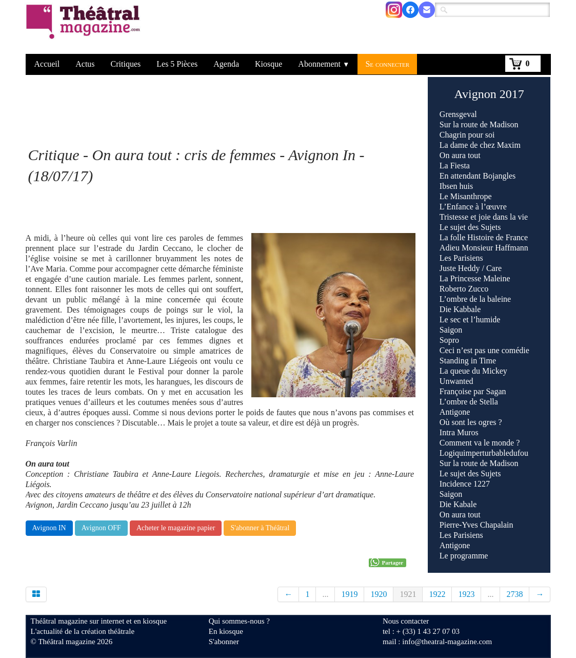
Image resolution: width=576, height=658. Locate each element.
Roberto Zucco (464, 288)
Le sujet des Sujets (470, 227)
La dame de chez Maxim (480, 145)
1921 (408, 594)
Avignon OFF (101, 528)
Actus (84, 64)
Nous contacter (406, 621)
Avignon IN (49, 528)
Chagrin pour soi (467, 134)
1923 (466, 594)
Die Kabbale (460, 309)
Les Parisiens (461, 258)
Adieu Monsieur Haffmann (484, 247)
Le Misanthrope (466, 196)
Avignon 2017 (489, 94)
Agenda (226, 64)
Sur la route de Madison (479, 124)
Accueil (47, 64)
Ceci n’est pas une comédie (484, 350)
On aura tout (460, 155)
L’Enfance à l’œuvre (473, 206)
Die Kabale (458, 504)
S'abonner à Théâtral (259, 528)
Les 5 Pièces (176, 64)
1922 (437, 594)
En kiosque (226, 631)
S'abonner (224, 641)
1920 (378, 594)
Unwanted (456, 381)
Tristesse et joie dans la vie (484, 216)
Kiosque (268, 64)
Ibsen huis (456, 186)
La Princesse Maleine (475, 278)
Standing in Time (468, 360)
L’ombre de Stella (469, 401)
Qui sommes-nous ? (239, 621)
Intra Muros (459, 432)
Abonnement (323, 64)
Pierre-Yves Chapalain (476, 524)
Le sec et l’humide (470, 319)
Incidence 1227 (465, 483)
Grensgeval (458, 114)
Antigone (455, 412)
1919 (349, 594)
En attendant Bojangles (477, 175)
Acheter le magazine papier (175, 528)
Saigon (451, 329)
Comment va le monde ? (480, 442)
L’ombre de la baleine (475, 299)
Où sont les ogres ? (471, 422)
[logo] (85, 28)
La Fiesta (455, 165)
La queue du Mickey (473, 370)
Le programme (464, 555)
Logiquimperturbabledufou (484, 453)
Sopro (450, 340)
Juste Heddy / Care (471, 268)
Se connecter (387, 64)
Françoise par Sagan (473, 391)
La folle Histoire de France (484, 237)
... (325, 594)
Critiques (126, 64)
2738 (514, 594)
